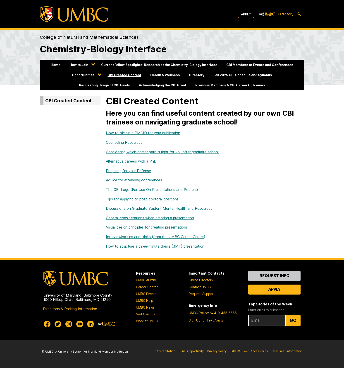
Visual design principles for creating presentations (147, 227)
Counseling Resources (124, 142)
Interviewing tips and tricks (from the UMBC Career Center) (155, 236)
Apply (246, 14)
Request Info (274, 275)
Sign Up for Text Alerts (206, 320)
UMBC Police (198, 313)
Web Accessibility (256, 351)
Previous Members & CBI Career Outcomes (230, 85)
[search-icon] (299, 14)
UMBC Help (144, 300)
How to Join (78, 65)
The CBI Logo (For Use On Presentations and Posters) (152, 189)
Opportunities (83, 75)
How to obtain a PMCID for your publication (143, 133)
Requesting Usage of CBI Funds (104, 85)
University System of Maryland (79, 351)
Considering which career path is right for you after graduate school (162, 152)
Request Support (202, 294)
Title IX (235, 351)
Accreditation (165, 351)
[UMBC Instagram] (69, 324)
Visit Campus (145, 314)
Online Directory (201, 280)
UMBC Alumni (146, 280)
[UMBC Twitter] (58, 324)
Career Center (147, 287)
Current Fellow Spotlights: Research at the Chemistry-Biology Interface (159, 65)
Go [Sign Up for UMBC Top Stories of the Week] (293, 320)
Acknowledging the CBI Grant (162, 85)
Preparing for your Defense (128, 170)
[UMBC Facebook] (47, 324)
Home (55, 65)
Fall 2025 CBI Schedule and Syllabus (242, 75)
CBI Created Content (124, 75)
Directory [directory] (286, 14)
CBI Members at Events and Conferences (259, 65)
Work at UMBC (147, 321)
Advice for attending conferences (134, 180)
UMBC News (145, 307)
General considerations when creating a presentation (150, 218)
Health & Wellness (165, 75)
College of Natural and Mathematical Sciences (89, 37)
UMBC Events (146, 294)
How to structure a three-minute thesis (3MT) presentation (155, 246)
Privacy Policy (217, 351)
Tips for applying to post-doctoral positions (142, 199)
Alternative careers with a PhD (131, 161)
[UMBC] (73, 14)
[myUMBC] (267, 14)
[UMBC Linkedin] (91, 324)
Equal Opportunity (191, 351)
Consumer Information (287, 351)
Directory (196, 75)
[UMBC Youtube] (80, 324)
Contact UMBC (200, 287)
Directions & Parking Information (70, 309)
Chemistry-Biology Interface (103, 49)
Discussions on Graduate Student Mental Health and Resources (159, 208)
